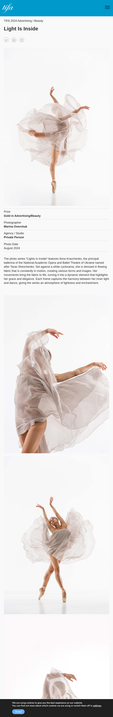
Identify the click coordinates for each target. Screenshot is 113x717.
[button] (6, 39)
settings (98, 706)
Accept (17, 712)
